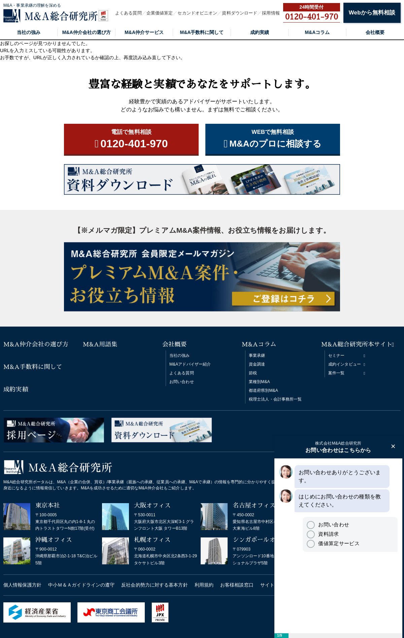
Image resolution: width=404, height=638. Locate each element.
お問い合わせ (181, 381)
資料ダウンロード (239, 12)
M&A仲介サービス (144, 32)
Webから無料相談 (372, 12)
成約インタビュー (344, 364)
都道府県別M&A (263, 390)
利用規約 (204, 585)
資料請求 (323, 534)
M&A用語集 (100, 344)
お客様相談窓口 (237, 585)
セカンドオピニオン (197, 12)
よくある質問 (128, 12)
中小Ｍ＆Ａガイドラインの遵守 (81, 585)
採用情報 (270, 12)
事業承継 (257, 355)
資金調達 (257, 364)
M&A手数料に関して (202, 32)
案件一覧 (336, 373)
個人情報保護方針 (22, 585)
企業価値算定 (159, 12)
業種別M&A (259, 381)
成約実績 (259, 32)
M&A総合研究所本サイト (356, 344)
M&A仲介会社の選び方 (86, 32)
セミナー (336, 355)
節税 (253, 373)
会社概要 (375, 32)
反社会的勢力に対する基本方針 (154, 585)
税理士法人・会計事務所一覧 (275, 399)
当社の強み (28, 32)
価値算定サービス (333, 543)
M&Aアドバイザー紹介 (190, 364)
